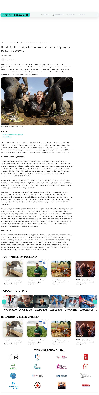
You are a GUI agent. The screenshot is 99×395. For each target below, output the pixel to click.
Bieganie (13, 42)
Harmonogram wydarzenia (13, 134)
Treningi (7, 42)
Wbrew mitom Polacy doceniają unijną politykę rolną (36, 282)
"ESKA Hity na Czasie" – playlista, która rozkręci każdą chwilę (85, 282)
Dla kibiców (7, 137)
